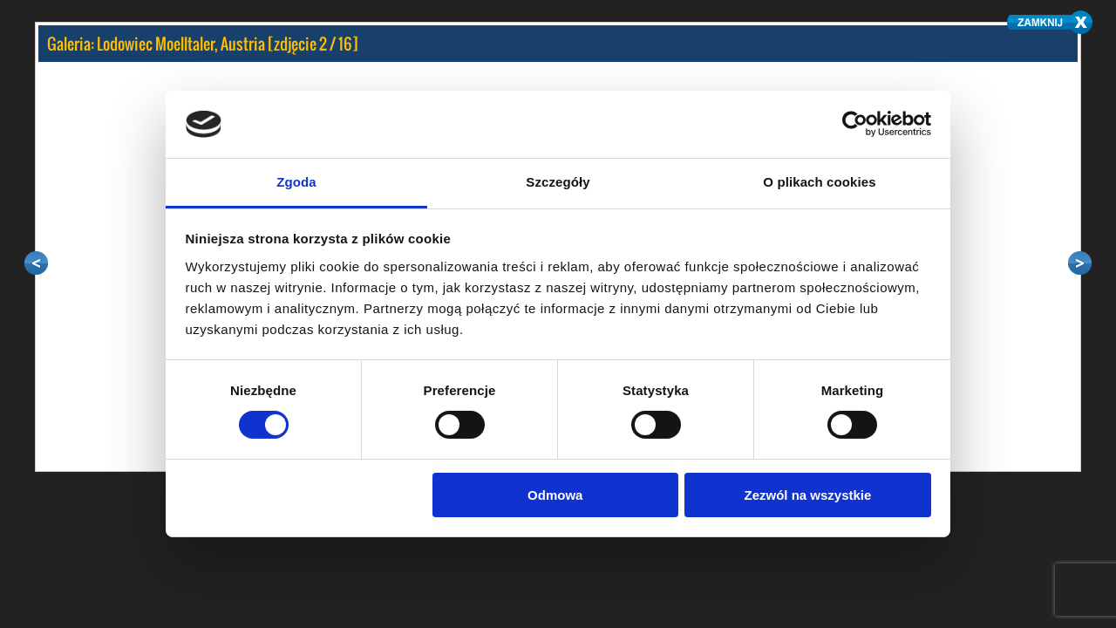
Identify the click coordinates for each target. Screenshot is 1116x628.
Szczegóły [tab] (557, 181)
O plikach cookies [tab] (819, 181)
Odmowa (554, 495)
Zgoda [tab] (296, 181)
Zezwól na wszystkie (807, 495)
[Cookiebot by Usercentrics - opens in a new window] (855, 124)
